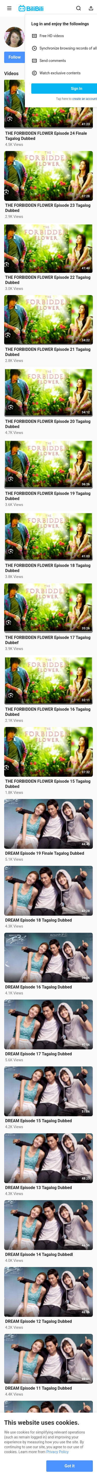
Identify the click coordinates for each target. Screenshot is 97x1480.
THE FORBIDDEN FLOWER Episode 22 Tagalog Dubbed (48, 280)
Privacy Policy (57, 1452)
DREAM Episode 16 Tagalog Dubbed (38, 987)
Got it (70, 1465)
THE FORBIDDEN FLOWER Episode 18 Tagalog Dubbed (48, 568)
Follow (15, 57)
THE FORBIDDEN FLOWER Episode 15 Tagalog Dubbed (48, 784)
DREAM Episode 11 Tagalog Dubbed (38, 1388)
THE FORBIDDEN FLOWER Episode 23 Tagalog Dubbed (48, 208)
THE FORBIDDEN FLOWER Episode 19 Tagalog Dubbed (48, 496)
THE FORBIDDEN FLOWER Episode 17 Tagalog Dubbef (48, 640)
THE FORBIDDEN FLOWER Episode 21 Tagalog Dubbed (48, 352)
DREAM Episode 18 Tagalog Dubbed (38, 920)
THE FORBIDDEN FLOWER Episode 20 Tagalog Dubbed (48, 424)
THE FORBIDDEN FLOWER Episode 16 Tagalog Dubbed (48, 712)
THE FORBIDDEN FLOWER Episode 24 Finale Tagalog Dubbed (46, 136)
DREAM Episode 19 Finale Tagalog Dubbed (44, 853)
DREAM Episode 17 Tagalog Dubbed (38, 1053)
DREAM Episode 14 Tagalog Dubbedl (39, 1254)
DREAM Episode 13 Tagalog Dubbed (38, 1187)
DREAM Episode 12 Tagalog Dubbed (38, 1321)
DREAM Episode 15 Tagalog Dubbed (38, 1120)
